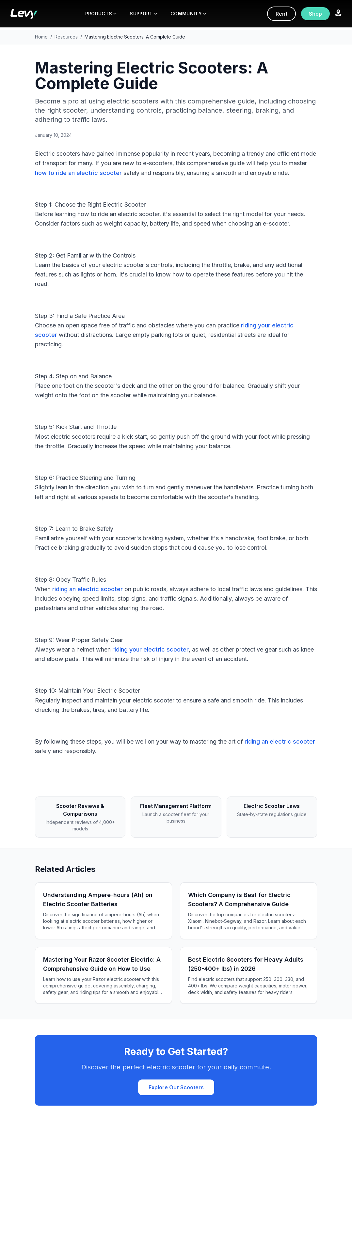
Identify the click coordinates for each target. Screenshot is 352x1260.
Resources (66, 36)
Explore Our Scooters (176, 1087)
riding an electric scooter (87, 589)
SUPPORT (143, 13)
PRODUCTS (101, 13)
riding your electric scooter (150, 649)
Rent (281, 13)
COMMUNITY (188, 13)
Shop (315, 13)
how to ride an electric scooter (78, 172)
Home (41, 36)
